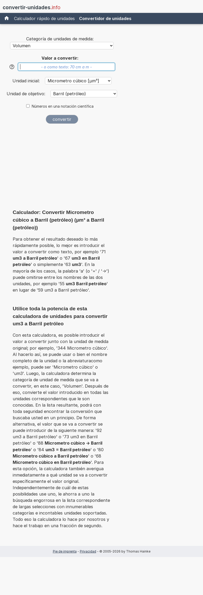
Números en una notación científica (63, 106)
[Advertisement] (62, 168)
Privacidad (88, 551)
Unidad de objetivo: (27, 93)
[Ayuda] (12, 67)
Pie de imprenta (65, 551)
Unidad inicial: (26, 80)
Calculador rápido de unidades (44, 18)
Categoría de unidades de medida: (60, 38)
